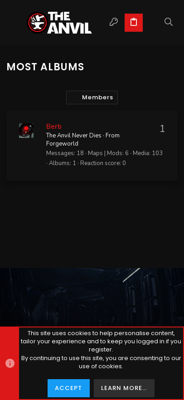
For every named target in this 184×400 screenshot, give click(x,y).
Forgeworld (62, 144)
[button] (15, 22)
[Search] (169, 22)
